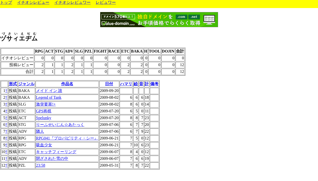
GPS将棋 (43, 111)
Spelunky (43, 118)
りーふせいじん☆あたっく (60, 124)
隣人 (40, 131)
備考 (154, 84)
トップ (6, 2)
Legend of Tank (48, 97)
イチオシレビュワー (72, 2)
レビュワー (106, 2)
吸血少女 (44, 145)
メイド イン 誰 (49, 90)
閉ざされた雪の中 (52, 158)
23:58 (40, 165)
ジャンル (26, 84)
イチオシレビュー (33, 2)
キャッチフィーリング (56, 152)
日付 (109, 84)
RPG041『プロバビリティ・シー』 (67, 138)
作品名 (67, 84)
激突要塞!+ (46, 104)
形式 (13, 84)
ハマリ (126, 84)
